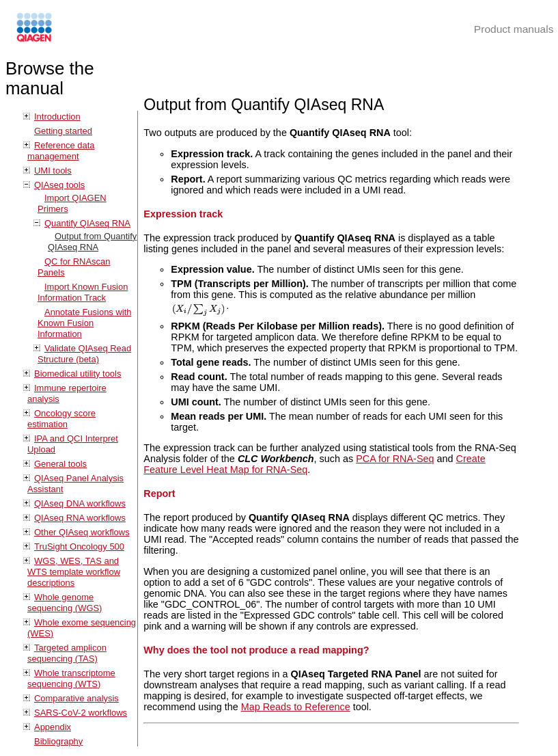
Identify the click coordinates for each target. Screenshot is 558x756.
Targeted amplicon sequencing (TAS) (67, 653)
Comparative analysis (76, 698)
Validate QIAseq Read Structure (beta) (84, 353)
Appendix (52, 727)
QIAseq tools (59, 185)
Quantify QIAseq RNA (87, 223)
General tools (60, 464)
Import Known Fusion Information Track (83, 292)
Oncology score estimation (61, 418)
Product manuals (514, 29)
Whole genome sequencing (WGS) (64, 602)
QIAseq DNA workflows (80, 503)
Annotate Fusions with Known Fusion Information (84, 323)
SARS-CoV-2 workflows (80, 712)
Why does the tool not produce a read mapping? (256, 650)
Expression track (183, 213)
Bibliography (58, 741)
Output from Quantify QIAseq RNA (92, 241)
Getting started (63, 131)
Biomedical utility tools (77, 373)
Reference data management (61, 150)
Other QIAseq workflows (82, 532)
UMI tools (53, 170)
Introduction (57, 116)
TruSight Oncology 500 (79, 546)
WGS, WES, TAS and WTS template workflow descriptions (73, 572)
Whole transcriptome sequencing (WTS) (71, 678)
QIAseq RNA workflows (80, 518)
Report (159, 493)
